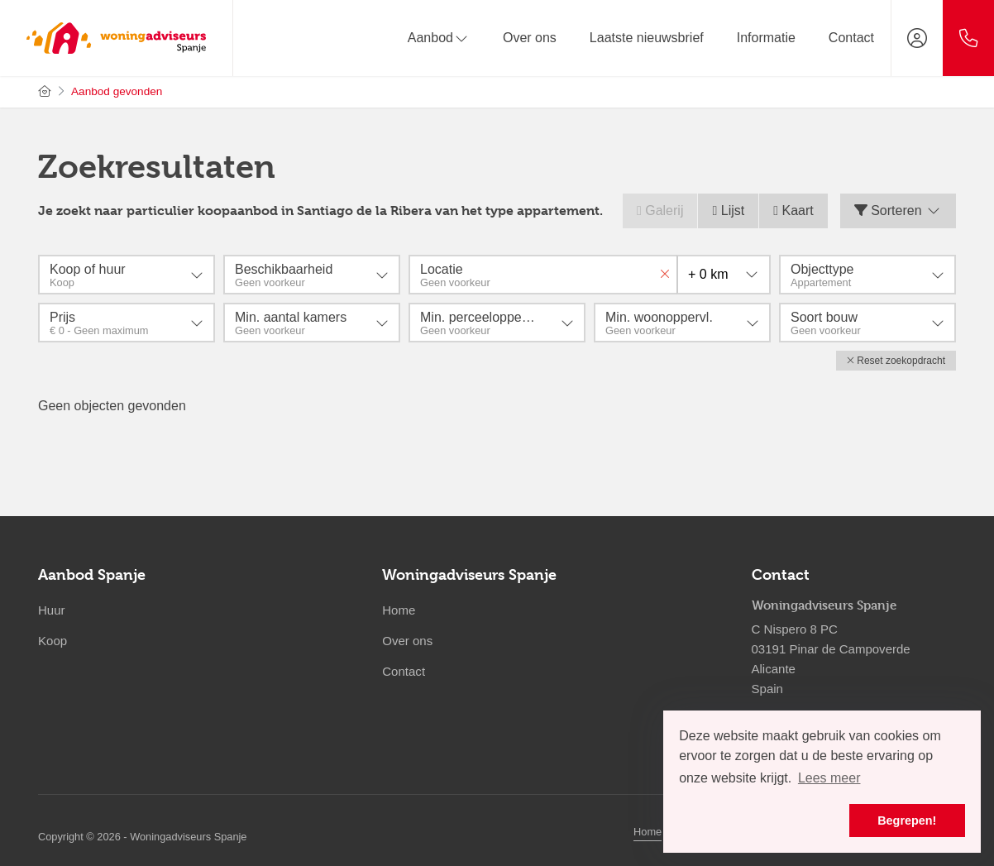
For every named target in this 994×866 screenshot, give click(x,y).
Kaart (793, 210)
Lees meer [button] (829, 778)
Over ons (530, 38)
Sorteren (898, 210)
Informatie (766, 38)
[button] (896, 361)
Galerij (660, 210)
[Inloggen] (917, 38)
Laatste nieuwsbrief (647, 38)
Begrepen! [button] (906, 820)
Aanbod (439, 38)
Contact (851, 38)
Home (647, 831)
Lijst (728, 210)
